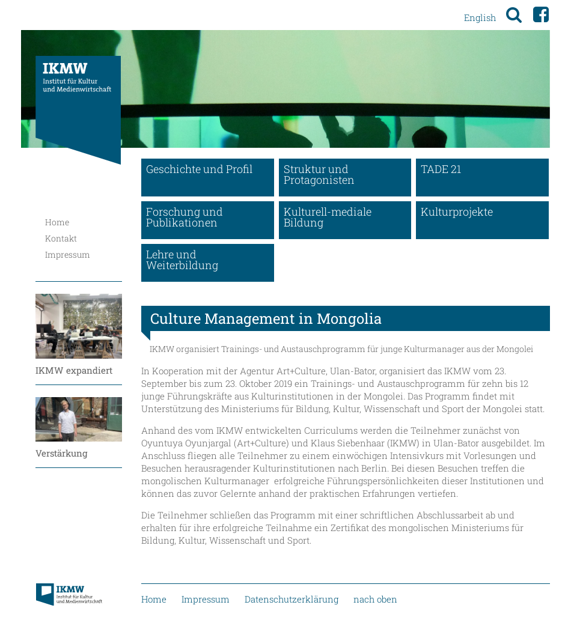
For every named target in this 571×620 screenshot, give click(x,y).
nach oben (375, 599)
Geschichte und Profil (199, 169)
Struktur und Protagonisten (319, 174)
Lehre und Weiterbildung (182, 259)
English (480, 17)
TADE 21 (441, 169)
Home (57, 222)
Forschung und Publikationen (184, 216)
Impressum (67, 254)
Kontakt (61, 238)
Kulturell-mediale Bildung (327, 216)
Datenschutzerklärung (291, 599)
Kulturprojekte (457, 211)
